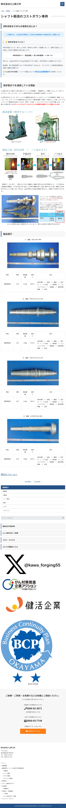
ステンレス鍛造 (8, 778)
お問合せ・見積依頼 (7, 791)
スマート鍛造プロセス (8, 783)
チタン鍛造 (7, 776)
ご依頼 (6, 793)
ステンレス (6, 510)
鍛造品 (5, 491)
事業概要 (4, 765)
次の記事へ (37, 482)
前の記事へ (28, 482)
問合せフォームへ (9, 474)
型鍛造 (5, 495)
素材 (4, 503)
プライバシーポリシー (8, 798)
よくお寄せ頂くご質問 (10, 796)
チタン (5, 506)
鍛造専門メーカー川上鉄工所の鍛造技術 (13, 768)
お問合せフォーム (33, 731)
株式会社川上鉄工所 (11, 3)
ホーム (4, 763)
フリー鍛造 (6, 499)
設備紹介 (6, 788)
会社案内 (4, 786)
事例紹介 (5, 487)
